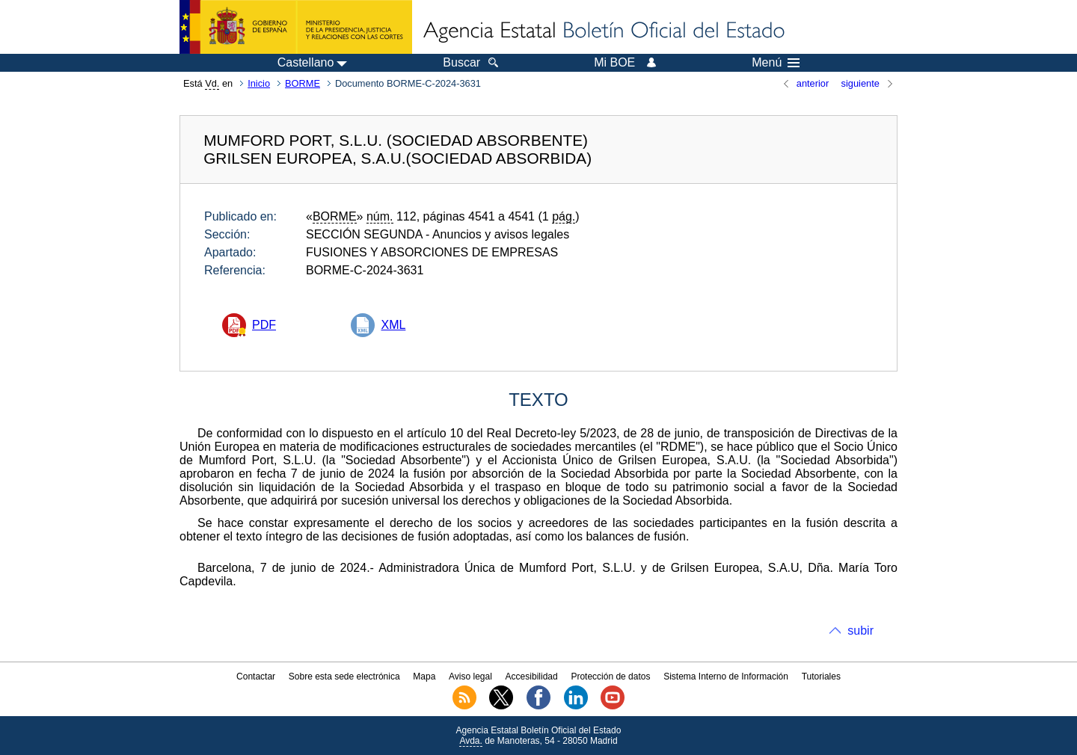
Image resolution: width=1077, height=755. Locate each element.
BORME (302, 83)
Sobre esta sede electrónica (344, 676)
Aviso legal (470, 676)
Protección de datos (610, 676)
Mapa (424, 676)
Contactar (255, 676)
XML (393, 324)
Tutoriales (821, 676)
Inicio (259, 83)
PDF (264, 324)
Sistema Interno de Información (725, 676)
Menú (776, 63)
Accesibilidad (532, 676)
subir (860, 630)
